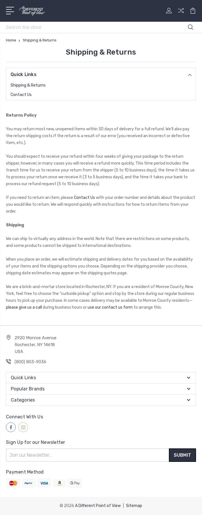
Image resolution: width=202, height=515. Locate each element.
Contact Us (21, 94)
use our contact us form (110, 307)
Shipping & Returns (28, 85)
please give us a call (24, 307)
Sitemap (134, 505)
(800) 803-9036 (30, 361)
